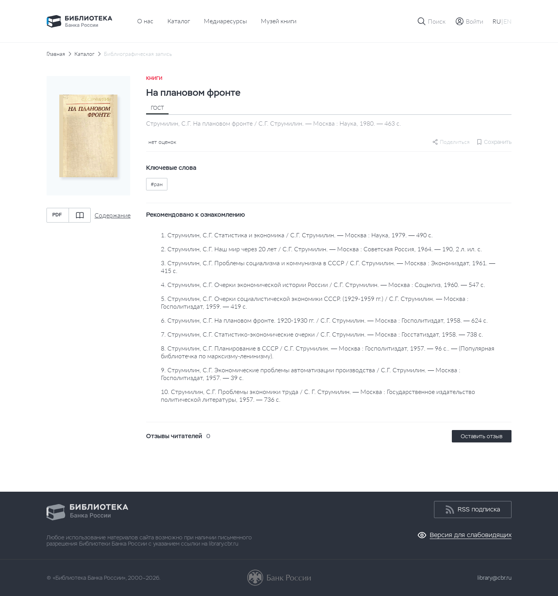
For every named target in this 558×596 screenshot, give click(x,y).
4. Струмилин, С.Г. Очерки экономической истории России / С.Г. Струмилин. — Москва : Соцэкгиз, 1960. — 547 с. (323, 284)
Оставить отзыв (482, 436)
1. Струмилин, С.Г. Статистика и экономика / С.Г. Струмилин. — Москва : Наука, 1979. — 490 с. (297, 234)
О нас (145, 20)
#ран (157, 184)
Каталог (178, 20)
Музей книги (278, 20)
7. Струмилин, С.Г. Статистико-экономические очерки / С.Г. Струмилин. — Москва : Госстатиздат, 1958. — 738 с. (322, 334)
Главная (55, 54)
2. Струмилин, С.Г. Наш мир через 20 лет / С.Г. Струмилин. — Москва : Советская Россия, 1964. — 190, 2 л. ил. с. (321, 248)
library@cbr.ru (494, 577)
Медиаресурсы (225, 20)
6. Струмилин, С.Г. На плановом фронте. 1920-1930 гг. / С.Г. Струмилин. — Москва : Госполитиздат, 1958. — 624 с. (324, 320)
